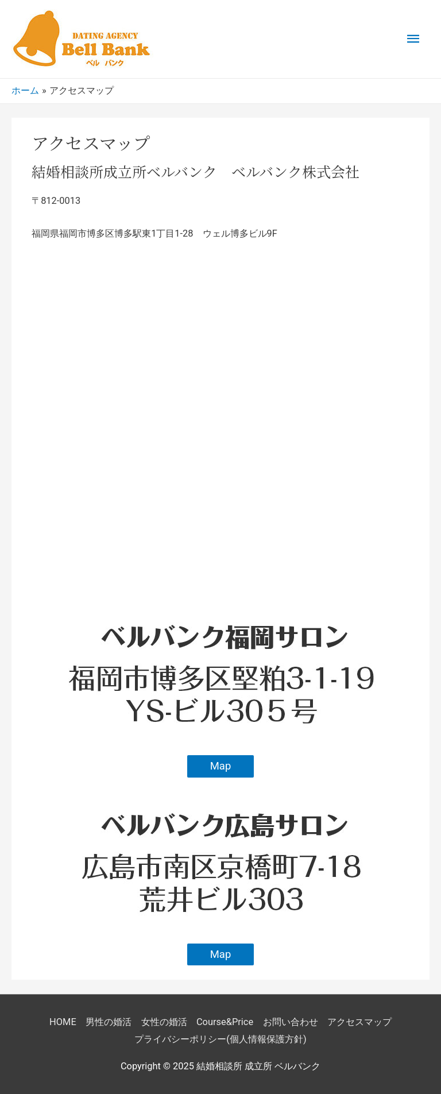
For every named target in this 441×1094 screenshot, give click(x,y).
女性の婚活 (164, 1021)
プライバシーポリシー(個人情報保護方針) (220, 1039)
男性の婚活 (108, 1021)
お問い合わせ (290, 1021)
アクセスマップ (359, 1021)
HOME (62, 1021)
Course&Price (224, 1021)
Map (220, 766)
